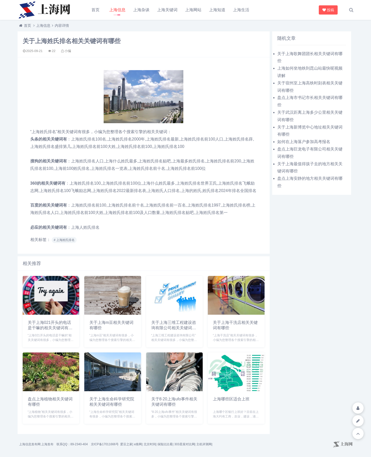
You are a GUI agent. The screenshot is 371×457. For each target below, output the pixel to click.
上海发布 (47, 444)
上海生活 (241, 10)
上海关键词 (167, 10)
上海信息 (117, 10)
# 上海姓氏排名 (64, 240)
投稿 (329, 10)
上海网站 (193, 10)
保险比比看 (165, 444)
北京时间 (150, 444)
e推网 (138, 444)
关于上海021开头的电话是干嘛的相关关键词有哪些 (50, 327)
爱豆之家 (126, 444)
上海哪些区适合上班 (231, 399)
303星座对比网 (184, 444)
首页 (95, 10)
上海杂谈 (141, 10)
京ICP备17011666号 (105, 444)
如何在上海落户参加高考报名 (303, 141)
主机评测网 (204, 444)
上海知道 (217, 10)
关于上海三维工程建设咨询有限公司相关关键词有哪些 (173, 327)
